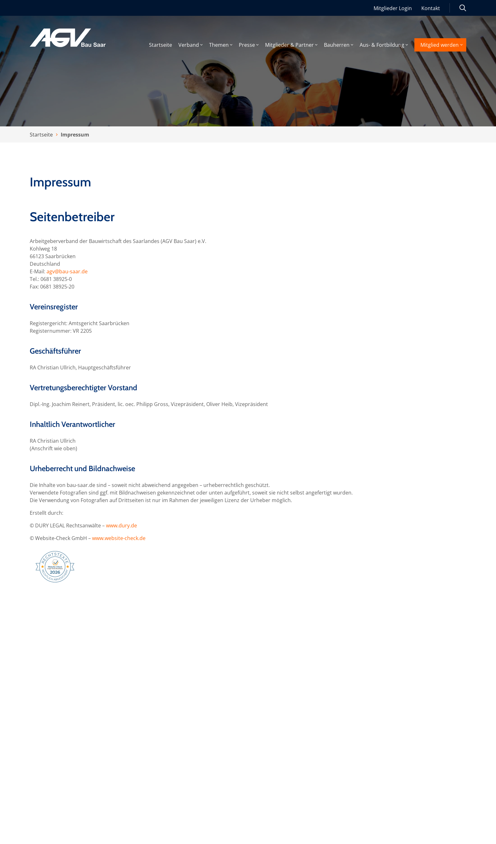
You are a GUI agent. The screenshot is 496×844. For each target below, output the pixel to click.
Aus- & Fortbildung (382, 45)
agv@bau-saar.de (67, 271)
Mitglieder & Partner (289, 45)
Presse (247, 45)
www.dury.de (121, 525)
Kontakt (430, 8)
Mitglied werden (439, 44)
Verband (188, 45)
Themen (219, 45)
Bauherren (337, 45)
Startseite (160, 45)
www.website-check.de (119, 538)
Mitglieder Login (393, 8)
